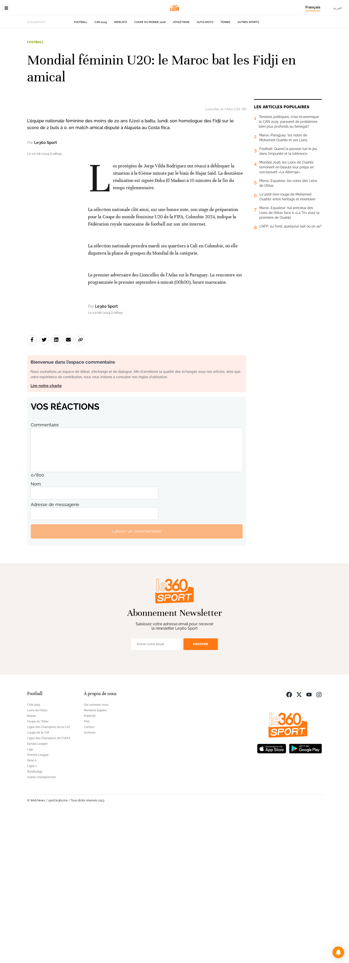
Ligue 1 (32, 914)
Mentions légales (95, 858)
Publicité (89, 863)
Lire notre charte (46, 533)
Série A (32, 908)
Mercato (120, 52)
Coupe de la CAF (38, 880)
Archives (89, 880)
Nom (36, 631)
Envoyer (200, 792)
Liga (30, 897)
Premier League (37, 902)
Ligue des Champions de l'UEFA (48, 886)
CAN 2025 (101, 52)
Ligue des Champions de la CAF (48, 875)
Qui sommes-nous (96, 852)
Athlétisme (181, 52)
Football (80, 52)
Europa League (37, 891)
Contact (89, 875)
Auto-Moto (205, 52)
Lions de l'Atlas (37, 858)
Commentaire (45, 572)
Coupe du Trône (37, 869)
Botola (31, 863)
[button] (338, 952)
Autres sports (248, 52)
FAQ (86, 869)
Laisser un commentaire (137, 679)
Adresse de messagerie (55, 652)
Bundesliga (34, 919)
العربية (337, 8)
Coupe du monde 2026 (150, 52)
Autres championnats (41, 925)
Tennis (225, 52)
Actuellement (36, 52)
